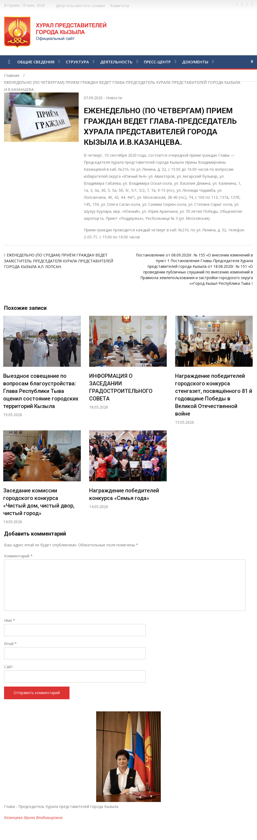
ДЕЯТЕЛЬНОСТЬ (116, 61)
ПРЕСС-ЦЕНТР (157, 61)
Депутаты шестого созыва (80, 5)
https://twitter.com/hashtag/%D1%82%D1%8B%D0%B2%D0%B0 (242, 5)
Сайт (8, 666)
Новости (114, 97)
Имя (9, 620)
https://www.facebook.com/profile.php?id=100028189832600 (237, 5)
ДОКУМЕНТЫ (195, 61)
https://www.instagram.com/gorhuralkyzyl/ (252, 5)
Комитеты (119, 5)
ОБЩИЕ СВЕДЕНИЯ (35, 61)
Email (10, 643)
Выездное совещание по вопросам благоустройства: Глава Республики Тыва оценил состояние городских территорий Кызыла (40, 391)
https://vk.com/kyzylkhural (247, 5)
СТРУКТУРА (77, 61)
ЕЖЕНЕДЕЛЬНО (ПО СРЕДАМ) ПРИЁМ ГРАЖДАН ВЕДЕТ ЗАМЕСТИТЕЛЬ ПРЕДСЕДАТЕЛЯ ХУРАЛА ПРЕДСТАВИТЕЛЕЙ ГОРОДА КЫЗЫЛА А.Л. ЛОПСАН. (58, 260)
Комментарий (18, 555)
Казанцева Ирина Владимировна (33, 817)
